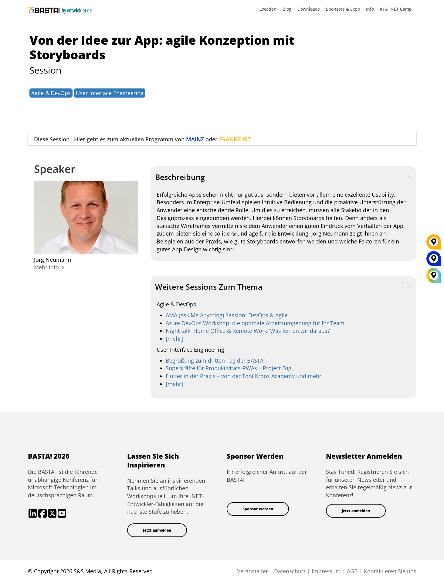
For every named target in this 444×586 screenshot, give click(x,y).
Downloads (308, 9)
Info (370, 9)
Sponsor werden (257, 509)
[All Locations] (433, 275)
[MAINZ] (433, 260)
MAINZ (195, 139)
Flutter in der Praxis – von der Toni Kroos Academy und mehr (243, 376)
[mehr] (174, 338)
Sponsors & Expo (343, 9)
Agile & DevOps (51, 93)
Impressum (326, 571)
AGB (352, 571)
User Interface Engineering (110, 93)
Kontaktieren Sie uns (390, 571)
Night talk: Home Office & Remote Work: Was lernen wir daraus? (248, 330)
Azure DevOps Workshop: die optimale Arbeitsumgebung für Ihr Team (255, 323)
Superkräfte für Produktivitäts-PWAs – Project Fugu (230, 368)
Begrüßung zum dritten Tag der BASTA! (215, 360)
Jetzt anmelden (157, 530)
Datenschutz (290, 571)
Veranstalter (252, 571)
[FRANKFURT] (433, 244)
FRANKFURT (235, 139)
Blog (287, 9)
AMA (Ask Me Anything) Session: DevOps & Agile (227, 315)
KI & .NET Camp (396, 9)
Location (267, 9)
